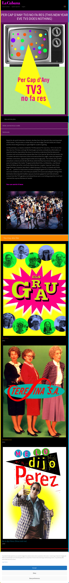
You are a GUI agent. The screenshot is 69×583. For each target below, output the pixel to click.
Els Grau (5, 338)
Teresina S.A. (7, 439)
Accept (34, 568)
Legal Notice (5, 562)
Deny (34, 573)
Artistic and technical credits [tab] (11, 126)
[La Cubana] (11, 3)
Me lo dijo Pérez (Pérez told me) (14, 541)
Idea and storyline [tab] (10, 119)
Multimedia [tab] (6, 132)
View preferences (34, 578)
